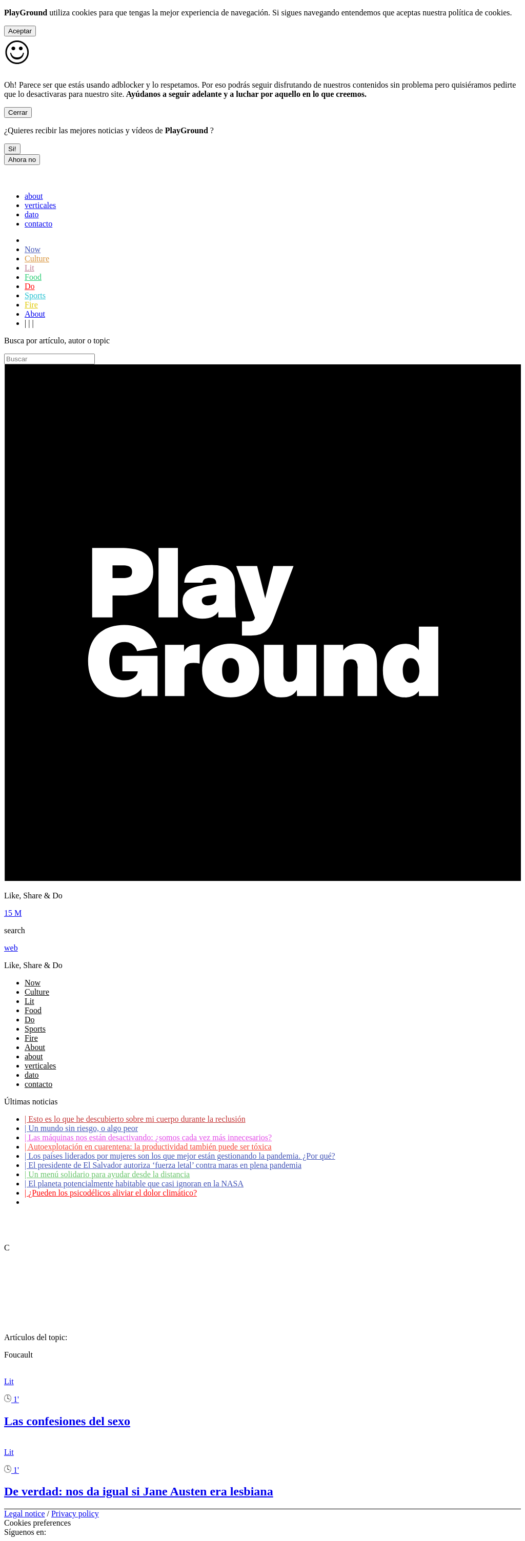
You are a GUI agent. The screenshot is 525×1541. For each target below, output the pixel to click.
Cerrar (18, 112)
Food (33, 277)
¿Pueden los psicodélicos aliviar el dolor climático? (111, 1192)
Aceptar (20, 31)
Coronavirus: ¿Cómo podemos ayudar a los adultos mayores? (127, 1202)
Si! (12, 149)
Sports (35, 295)
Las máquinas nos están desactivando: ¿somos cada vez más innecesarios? (148, 1137)
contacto (38, 223)
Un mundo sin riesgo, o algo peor (81, 1128)
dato (32, 214)
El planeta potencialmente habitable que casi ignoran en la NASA (134, 1183)
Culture (37, 258)
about (34, 196)
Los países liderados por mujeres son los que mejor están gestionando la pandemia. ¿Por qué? (180, 1156)
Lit (29, 267)
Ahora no (22, 159)
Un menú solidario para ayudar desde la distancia (107, 1174)
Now (33, 249)
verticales (40, 205)
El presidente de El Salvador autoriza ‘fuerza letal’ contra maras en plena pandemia (163, 1165)
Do (30, 286)
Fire (31, 304)
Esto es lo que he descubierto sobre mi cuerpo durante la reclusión (135, 1119)
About (35, 314)
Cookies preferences (37, 1522)
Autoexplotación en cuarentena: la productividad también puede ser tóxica (148, 1146)
